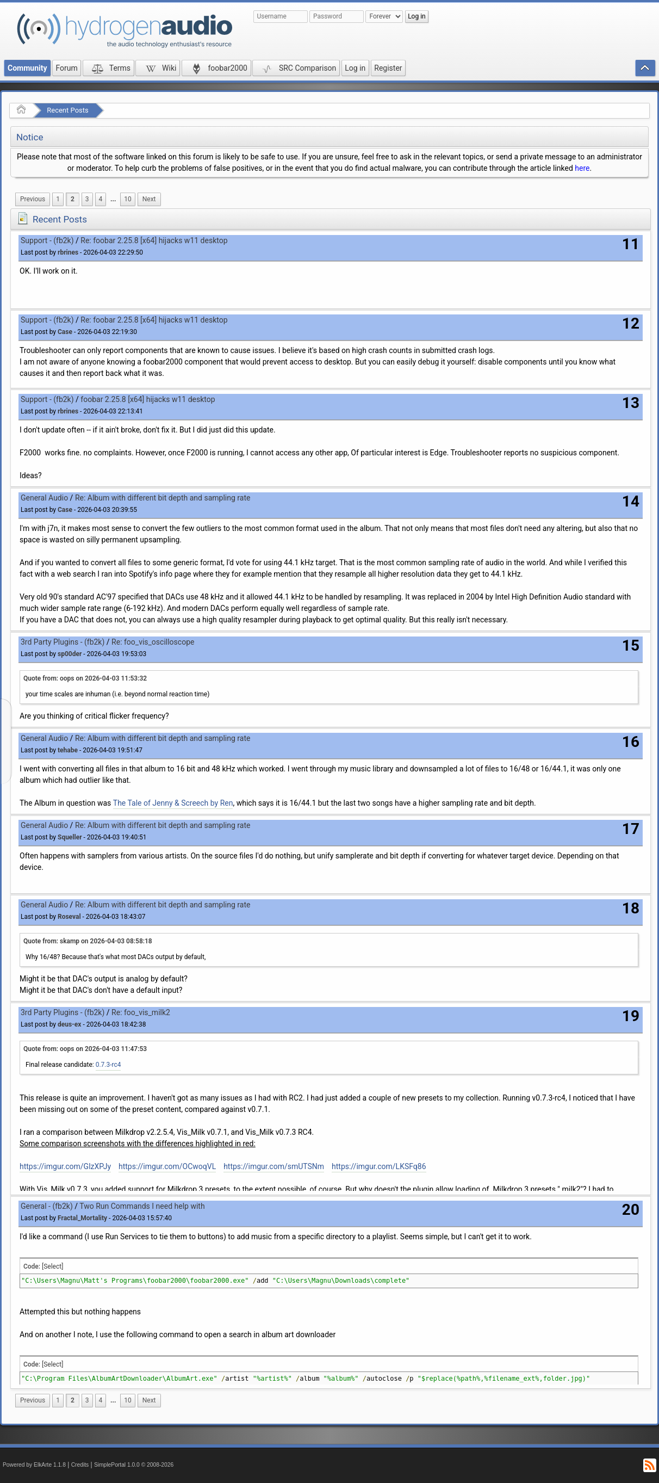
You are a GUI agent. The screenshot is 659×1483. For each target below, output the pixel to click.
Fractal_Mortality (82, 1218)
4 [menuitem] (101, 199)
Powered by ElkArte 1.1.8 (34, 1465)
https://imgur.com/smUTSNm (273, 1166)
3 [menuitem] (87, 199)
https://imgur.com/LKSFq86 (379, 1166)
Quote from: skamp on (87, 941)
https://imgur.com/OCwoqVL (167, 1166)
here (582, 168)
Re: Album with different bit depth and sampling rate (163, 497)
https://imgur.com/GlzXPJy (65, 1166)
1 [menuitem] (58, 199)
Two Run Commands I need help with (141, 1206)
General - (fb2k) (47, 1206)
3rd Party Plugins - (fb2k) (62, 642)
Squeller (70, 837)
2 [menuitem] (72, 199)
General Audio (44, 497)
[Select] (52, 1266)
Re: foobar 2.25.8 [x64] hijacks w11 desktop (153, 240)
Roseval (69, 916)
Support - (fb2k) (47, 240)
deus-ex (69, 1024)
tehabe (68, 750)
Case (65, 332)
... (113, 199)
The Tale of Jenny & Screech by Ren (173, 803)
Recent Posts (67, 110)
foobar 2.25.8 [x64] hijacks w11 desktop (147, 399)
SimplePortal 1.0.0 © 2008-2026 (133, 1465)
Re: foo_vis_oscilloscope (152, 642)
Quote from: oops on (85, 678)
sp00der (70, 654)
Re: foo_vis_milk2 (140, 1012)
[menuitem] (32, 199)
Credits (80, 1465)
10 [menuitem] (127, 199)
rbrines (68, 252)
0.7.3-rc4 (108, 1064)
